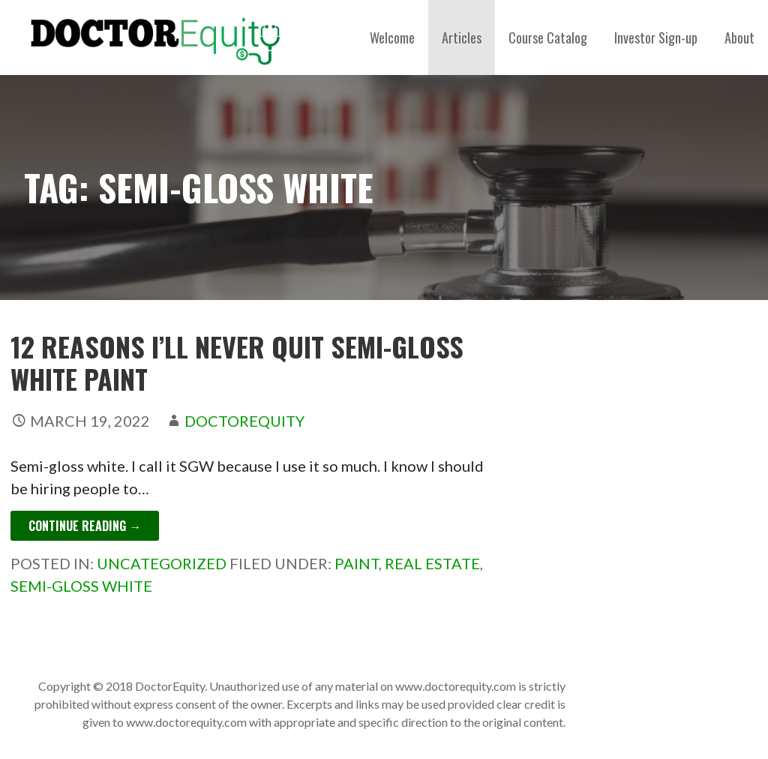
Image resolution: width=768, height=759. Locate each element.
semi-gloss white (81, 586)
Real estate (432, 563)
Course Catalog (547, 37)
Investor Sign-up (656, 37)
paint (356, 563)
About (739, 37)
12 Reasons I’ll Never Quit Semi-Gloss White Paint (237, 362)
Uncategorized (161, 563)
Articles (462, 37)
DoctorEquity (244, 421)
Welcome (392, 37)
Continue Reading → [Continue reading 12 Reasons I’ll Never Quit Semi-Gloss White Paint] (84, 526)
